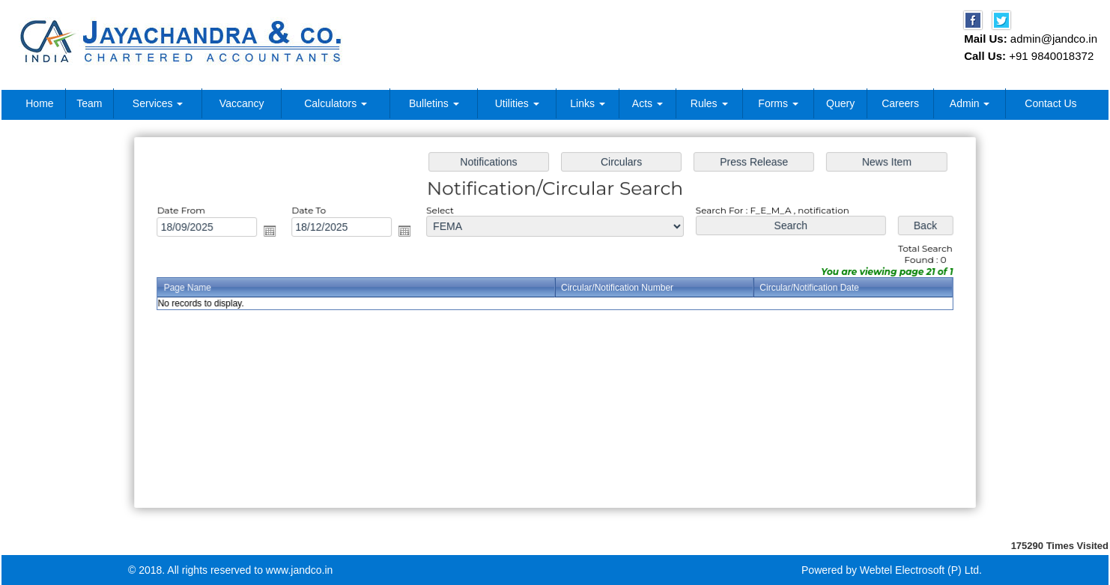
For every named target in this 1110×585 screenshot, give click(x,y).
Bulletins (434, 103)
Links (587, 103)
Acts (647, 103)
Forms (778, 103)
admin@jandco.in (1053, 38)
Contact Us (1050, 103)
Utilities (517, 103)
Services (158, 103)
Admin (970, 103)
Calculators (335, 103)
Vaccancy (241, 103)
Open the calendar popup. (275, 232)
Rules (709, 103)
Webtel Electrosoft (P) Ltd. (921, 570)
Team (89, 103)
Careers (900, 103)
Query (840, 103)
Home (39, 103)
